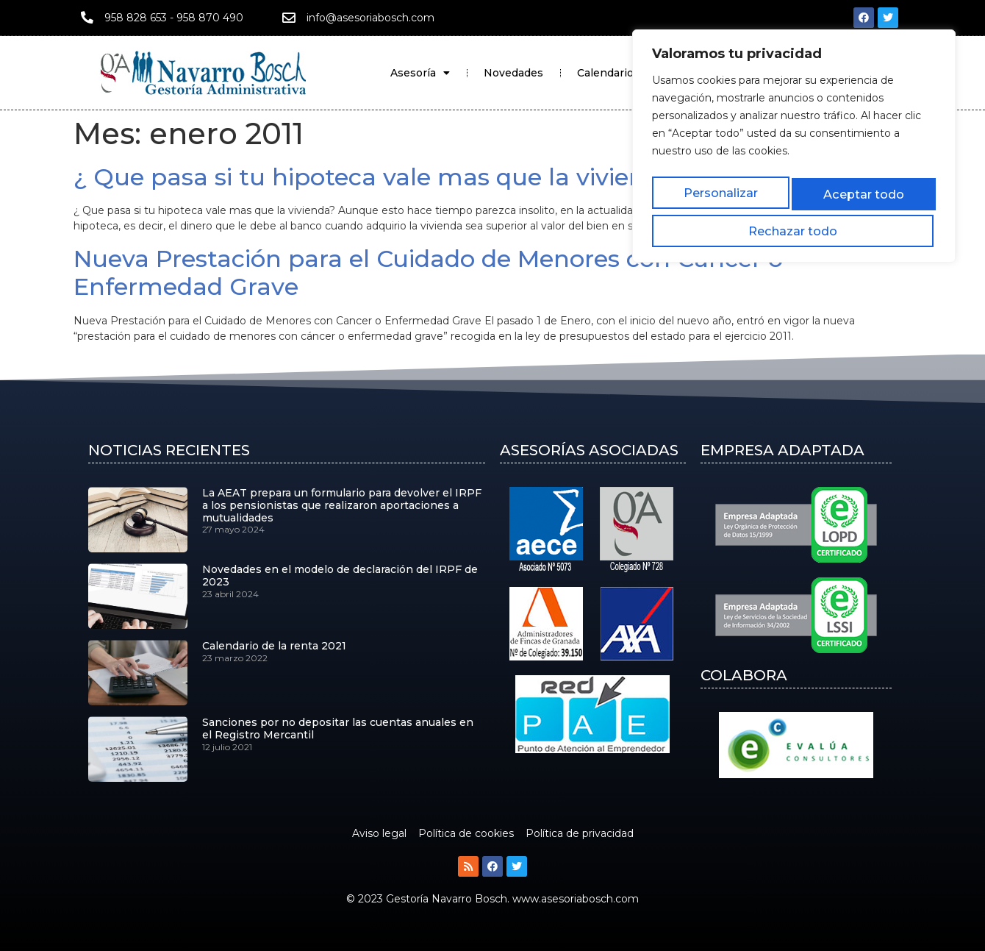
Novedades (513, 72)
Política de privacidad (580, 833)
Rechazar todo (792, 187)
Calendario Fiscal (622, 72)
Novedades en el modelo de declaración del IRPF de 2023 (340, 575)
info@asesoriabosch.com (370, 17)
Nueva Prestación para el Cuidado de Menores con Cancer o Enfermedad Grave (428, 272)
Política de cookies (466, 833)
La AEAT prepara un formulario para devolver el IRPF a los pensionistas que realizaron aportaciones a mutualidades (341, 505)
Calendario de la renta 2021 (274, 645)
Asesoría (420, 72)
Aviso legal (379, 833)
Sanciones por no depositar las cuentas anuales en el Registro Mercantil (337, 728)
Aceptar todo (891, 187)
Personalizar (695, 187)
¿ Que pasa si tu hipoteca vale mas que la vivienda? (380, 177)
